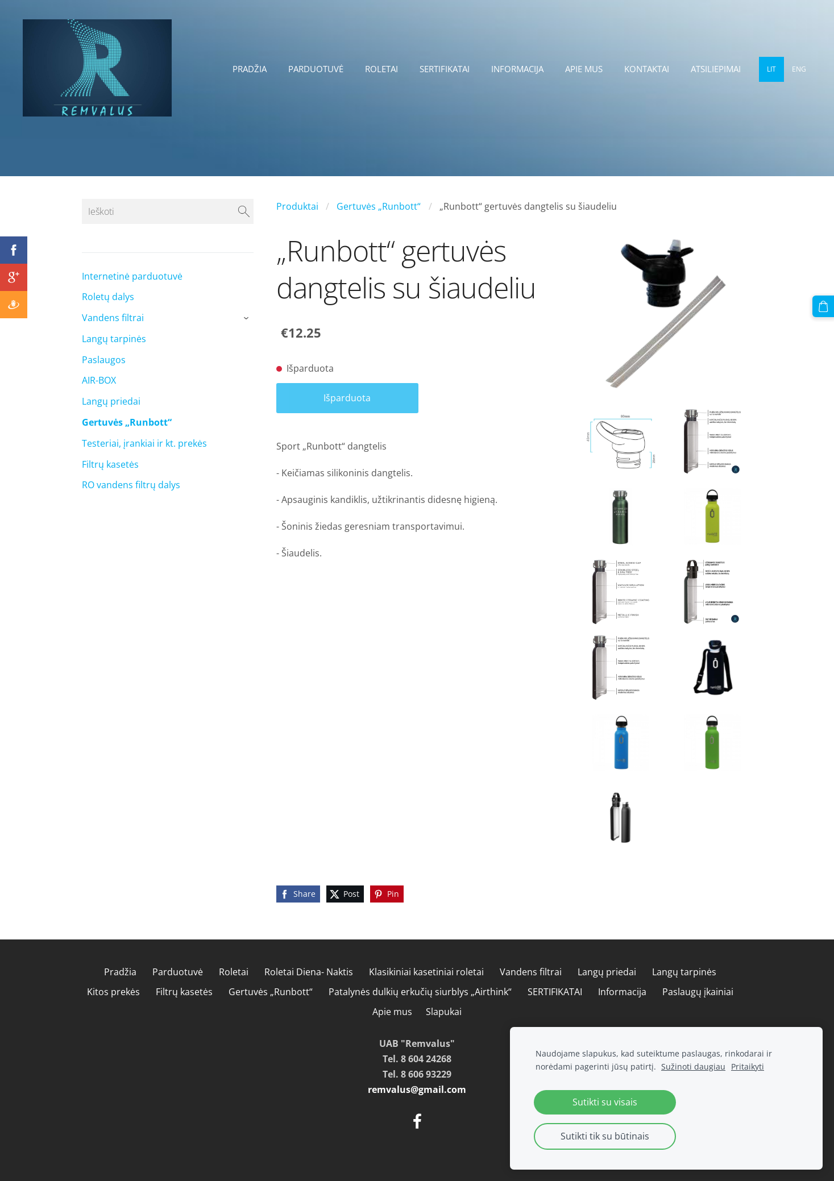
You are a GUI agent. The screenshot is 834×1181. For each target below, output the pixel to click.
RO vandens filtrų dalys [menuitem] (131, 485)
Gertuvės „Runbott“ (379, 206)
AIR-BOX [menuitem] (99, 380)
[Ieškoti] (168, 211)
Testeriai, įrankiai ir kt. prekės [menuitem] (144, 443)
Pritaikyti (747, 1066)
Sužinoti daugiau (693, 1066)
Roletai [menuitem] (381, 68)
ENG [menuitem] (799, 69)
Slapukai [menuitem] (444, 1011)
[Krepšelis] (823, 306)
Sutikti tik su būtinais (605, 1136)
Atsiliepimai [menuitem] (716, 68)
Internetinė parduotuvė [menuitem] (132, 276)
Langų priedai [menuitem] (111, 401)
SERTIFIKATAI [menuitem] (445, 68)
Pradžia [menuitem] (250, 68)
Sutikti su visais (604, 1102)
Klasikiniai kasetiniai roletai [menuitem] (426, 972)
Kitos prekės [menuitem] (113, 991)
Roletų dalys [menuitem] (108, 296)
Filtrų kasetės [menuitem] (110, 464)
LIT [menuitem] (771, 69)
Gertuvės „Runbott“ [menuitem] (127, 422)
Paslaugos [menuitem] (104, 360)
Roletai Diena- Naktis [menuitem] (308, 972)
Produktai (297, 206)
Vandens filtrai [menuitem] (113, 317)
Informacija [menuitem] (517, 68)
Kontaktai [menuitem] (646, 68)
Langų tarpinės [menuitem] (114, 338)
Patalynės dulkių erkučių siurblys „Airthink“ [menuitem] (420, 991)
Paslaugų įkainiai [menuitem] (697, 991)
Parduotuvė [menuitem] (315, 68)
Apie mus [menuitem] (584, 68)
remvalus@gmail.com (417, 1089)
